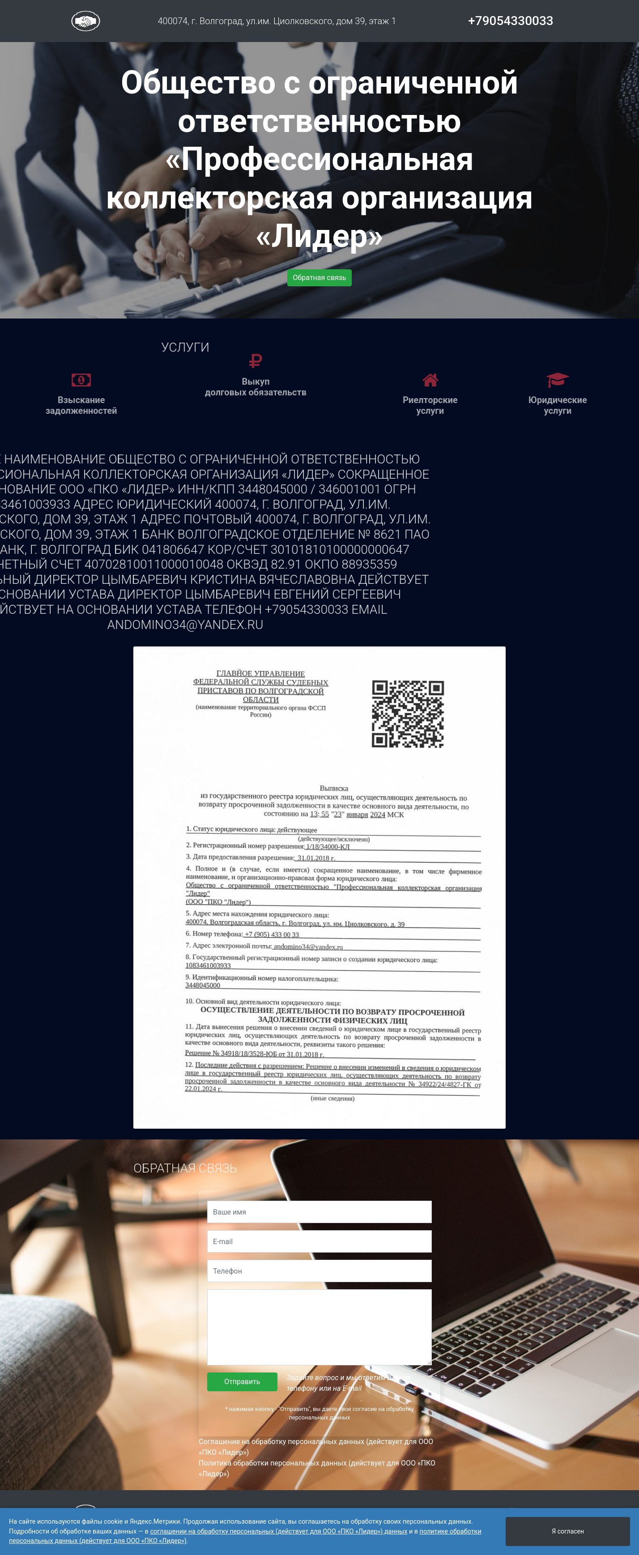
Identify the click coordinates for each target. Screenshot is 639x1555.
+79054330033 (511, 20)
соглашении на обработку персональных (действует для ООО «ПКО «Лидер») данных (278, 1531)
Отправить (242, 1381)
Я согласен (568, 1531)
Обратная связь (319, 277)
